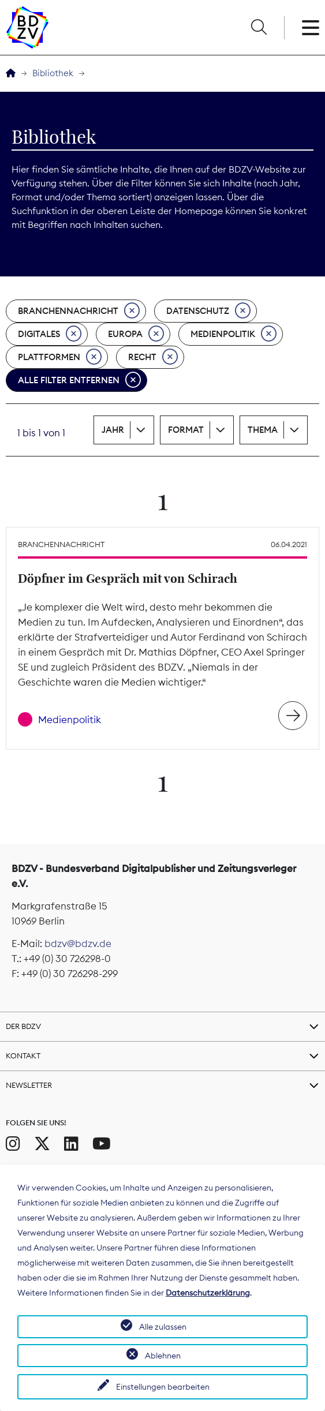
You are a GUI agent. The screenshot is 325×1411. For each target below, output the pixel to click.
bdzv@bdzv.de (77, 943)
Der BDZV (23, 1026)
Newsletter (29, 1085)
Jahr (113, 429)
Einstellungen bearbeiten (163, 1387)
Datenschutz (208, 311)
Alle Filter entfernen (79, 380)
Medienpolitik (233, 334)
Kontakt (23, 1055)
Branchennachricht (79, 311)
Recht (153, 357)
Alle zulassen (162, 1327)
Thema (263, 429)
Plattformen (60, 357)
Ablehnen (163, 1355)
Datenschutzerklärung (208, 1293)
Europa (136, 334)
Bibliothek (52, 73)
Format (186, 429)
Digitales (49, 334)
